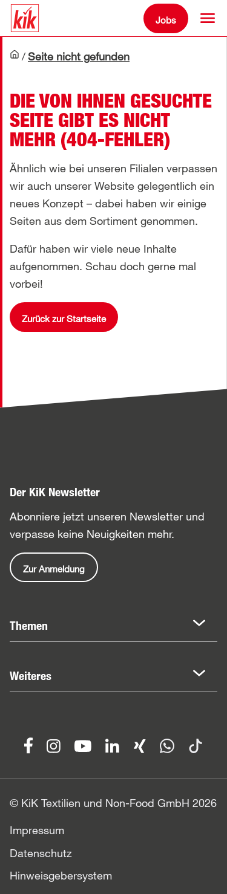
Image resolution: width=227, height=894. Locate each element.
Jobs (166, 20)
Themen (29, 625)
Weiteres (30, 676)
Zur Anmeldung (54, 568)
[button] (207, 18)
